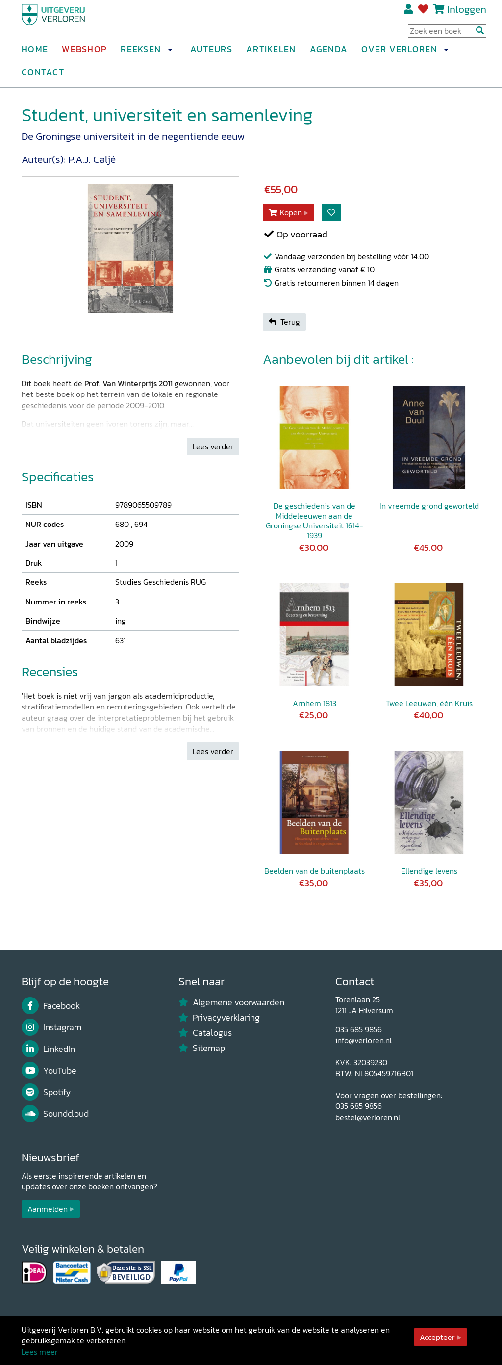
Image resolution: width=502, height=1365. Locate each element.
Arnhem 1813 (314, 703)
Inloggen (466, 13)
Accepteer (437, 1337)
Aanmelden (47, 1209)
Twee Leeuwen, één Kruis (429, 703)
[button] (169, 53)
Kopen (285, 212)
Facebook (51, 1005)
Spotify (46, 1092)
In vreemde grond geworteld (429, 506)
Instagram (51, 1027)
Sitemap (201, 1048)
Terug (284, 322)
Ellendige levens (429, 871)
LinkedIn (48, 1049)
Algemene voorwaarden (231, 1002)
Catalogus (205, 1032)
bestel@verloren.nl (367, 1117)
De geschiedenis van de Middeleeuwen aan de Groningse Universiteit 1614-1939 (314, 520)
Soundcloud (55, 1113)
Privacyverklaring (219, 1017)
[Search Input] (447, 35)
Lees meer (40, 1352)
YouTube (49, 1070)
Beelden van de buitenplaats (314, 871)
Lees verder (213, 446)
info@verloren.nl (363, 1040)
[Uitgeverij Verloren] (69, 22)
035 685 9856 (358, 1029)
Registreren (409, 13)
